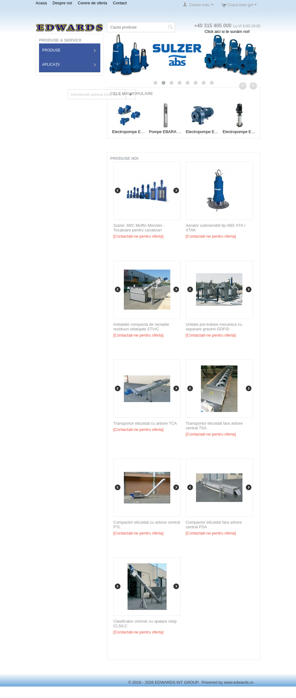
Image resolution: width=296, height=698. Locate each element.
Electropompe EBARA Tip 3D (128, 131)
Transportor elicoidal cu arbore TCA (145, 423)
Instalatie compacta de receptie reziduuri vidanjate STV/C (141, 326)
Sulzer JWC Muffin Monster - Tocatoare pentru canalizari (139, 227)
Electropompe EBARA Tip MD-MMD (202, 131)
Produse (51, 50)
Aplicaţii (51, 64)
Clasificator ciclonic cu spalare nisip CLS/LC (144, 623)
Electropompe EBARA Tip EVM (239, 131)
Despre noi (62, 3)
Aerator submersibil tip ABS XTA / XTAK (216, 227)
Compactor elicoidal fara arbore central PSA (214, 524)
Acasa (41, 3)
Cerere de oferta (92, 3)
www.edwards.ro (238, 682)
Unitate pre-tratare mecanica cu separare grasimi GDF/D (214, 326)
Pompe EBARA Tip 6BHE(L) (165, 131)
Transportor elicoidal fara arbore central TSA (214, 425)
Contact (120, 3)
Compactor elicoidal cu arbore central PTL (146, 524)
